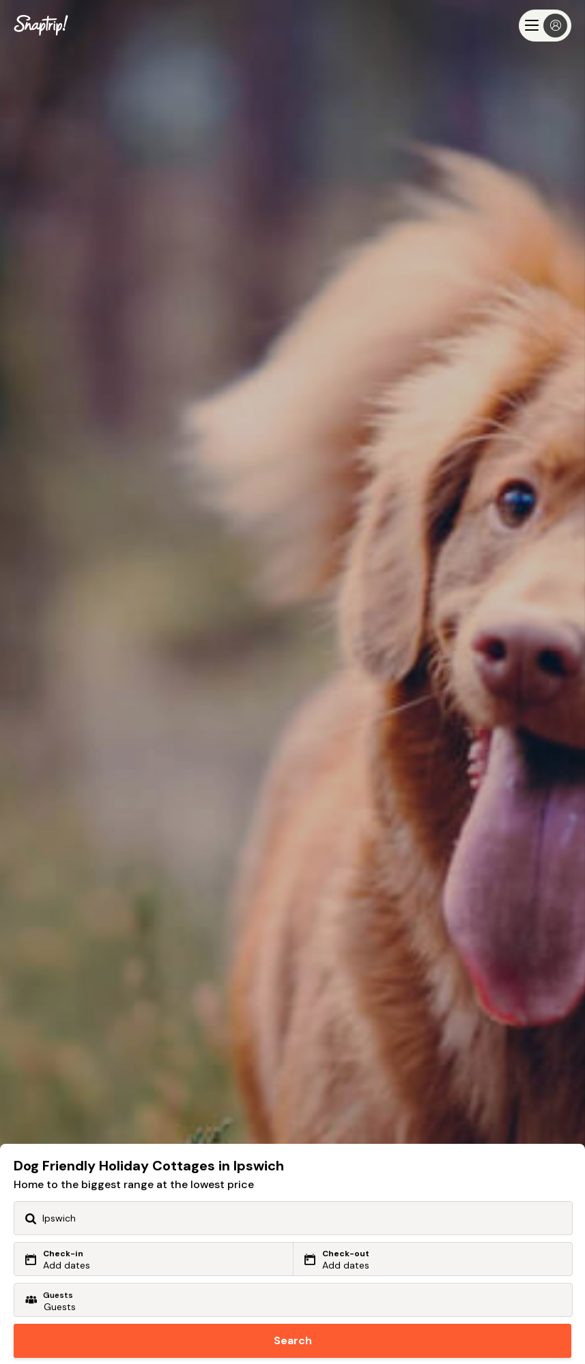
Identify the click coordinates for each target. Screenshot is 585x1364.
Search (293, 1340)
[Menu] (545, 26)
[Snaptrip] (41, 25)
